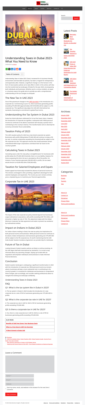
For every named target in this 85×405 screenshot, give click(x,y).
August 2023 (65, 163)
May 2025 (64, 126)
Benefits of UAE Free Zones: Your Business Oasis (22, 323)
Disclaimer (64, 198)
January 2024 (65, 149)
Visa (62, 184)
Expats (36, 8)
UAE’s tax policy (34, 102)
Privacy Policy (65, 201)
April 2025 (64, 129)
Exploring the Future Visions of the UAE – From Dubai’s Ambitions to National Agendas (30, 344)
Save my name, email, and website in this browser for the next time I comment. (28, 388)
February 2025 (65, 132)
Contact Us (56, 8)
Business (30, 8)
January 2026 (65, 115)
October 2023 (65, 157)
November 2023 (66, 154)
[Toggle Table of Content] (21, 74)
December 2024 (66, 137)
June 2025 (64, 124)
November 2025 (66, 121)
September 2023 (66, 160)
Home (23, 8)
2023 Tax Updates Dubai (13, 339)
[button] (62, 8)
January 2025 (65, 135)
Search (63, 15)
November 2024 (66, 140)
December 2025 (66, 118)
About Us (49, 8)
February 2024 (65, 146)
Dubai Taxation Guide (37, 339)
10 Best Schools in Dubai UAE (15, 330)
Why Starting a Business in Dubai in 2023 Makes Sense (21, 342)
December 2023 (66, 151)
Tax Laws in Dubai (13, 341)
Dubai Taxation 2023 (26, 339)
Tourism (42, 8)
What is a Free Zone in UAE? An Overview (19, 327)
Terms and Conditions (68, 204)
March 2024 (64, 143)
